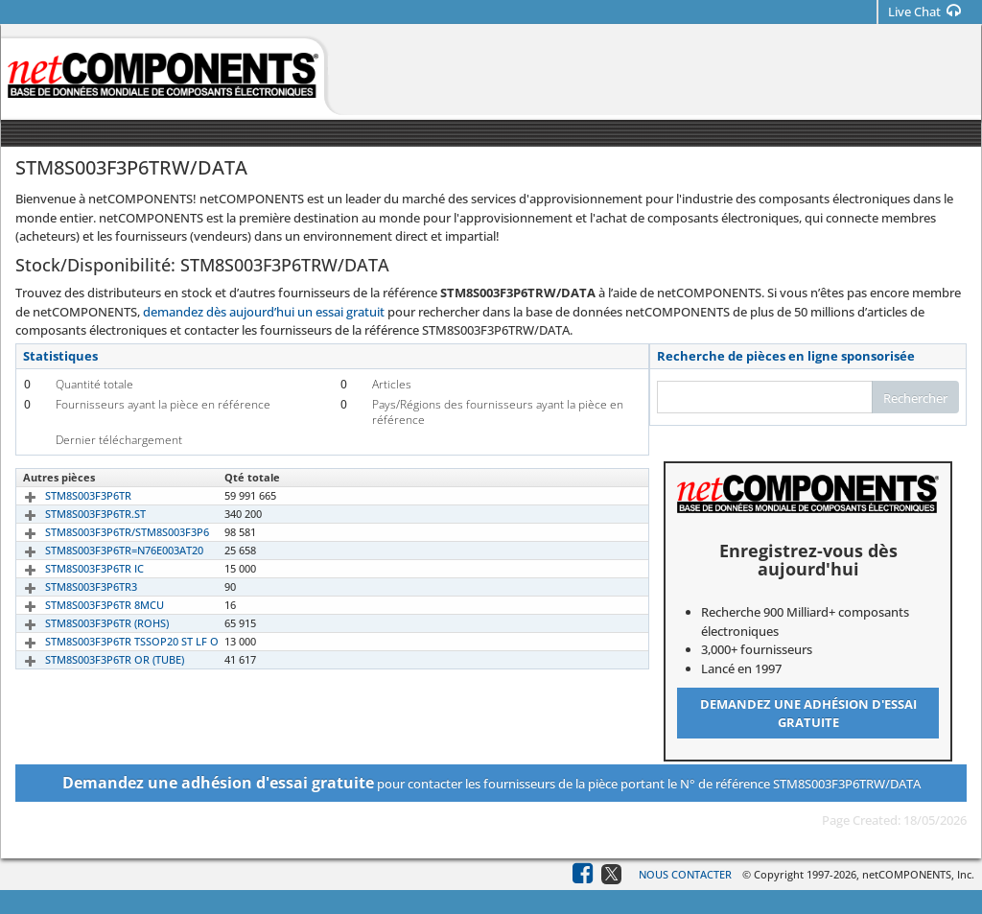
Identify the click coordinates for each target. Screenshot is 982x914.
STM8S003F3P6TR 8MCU (82, 605)
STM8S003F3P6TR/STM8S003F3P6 (105, 532)
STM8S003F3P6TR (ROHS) (85, 623)
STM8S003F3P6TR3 (69, 586)
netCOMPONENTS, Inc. (918, 874)
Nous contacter (685, 874)
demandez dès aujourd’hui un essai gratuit (264, 311)
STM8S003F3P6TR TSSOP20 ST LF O (110, 641)
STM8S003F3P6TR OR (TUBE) (92, 659)
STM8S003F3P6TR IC (72, 568)
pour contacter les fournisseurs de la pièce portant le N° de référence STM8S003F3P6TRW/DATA (491, 782)
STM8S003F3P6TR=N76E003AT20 (102, 550)
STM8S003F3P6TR (66, 495)
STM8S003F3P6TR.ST (73, 513)
